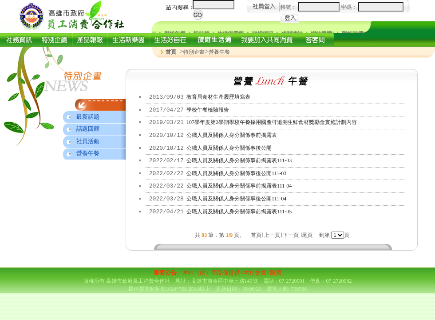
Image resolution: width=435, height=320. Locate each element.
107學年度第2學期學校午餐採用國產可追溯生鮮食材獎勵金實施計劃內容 (271, 122)
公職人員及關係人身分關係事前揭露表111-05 (239, 211)
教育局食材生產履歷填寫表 (218, 97)
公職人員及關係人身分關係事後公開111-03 (236, 173)
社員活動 (87, 141)
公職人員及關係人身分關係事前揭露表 (231, 135)
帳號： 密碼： (342, 7)
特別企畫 (194, 52)
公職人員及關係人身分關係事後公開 (229, 148)
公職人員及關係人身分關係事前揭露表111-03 (239, 160)
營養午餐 (87, 153)
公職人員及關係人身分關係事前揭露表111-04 (239, 186)
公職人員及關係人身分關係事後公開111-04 (236, 199)
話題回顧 (87, 128)
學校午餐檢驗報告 (207, 110)
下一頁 (291, 235)
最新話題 (87, 116)
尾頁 (307, 235)
